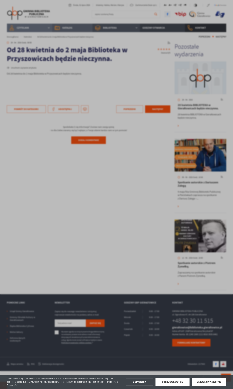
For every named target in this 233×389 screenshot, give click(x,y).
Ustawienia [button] (139, 381)
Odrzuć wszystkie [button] (172, 381)
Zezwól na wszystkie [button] (209, 381)
